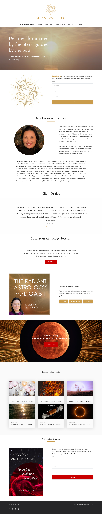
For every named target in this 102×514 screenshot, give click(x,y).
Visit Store (51, 345)
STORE (63, 24)
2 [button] (46, 226)
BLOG (68, 24)
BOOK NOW (51, 261)
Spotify (64, 298)
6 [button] (55, 226)
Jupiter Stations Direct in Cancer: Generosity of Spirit (25, 424)
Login (80, 24)
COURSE (56, 24)
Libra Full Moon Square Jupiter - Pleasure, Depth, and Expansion (29, 401)
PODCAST (40, 24)
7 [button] (57, 226)
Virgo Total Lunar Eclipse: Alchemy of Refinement (53, 424)
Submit (73, 102)
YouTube (64, 304)
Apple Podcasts (76, 298)
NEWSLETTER (24, 24)
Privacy (78, 505)
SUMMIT (74, 24)
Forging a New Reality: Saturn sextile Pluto (51, 401)
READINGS (48, 24)
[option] (51, 214)
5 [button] (53, 226)
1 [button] (44, 226)
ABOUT (32, 24)
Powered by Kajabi (87, 505)
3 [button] (48, 226)
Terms (73, 505)
